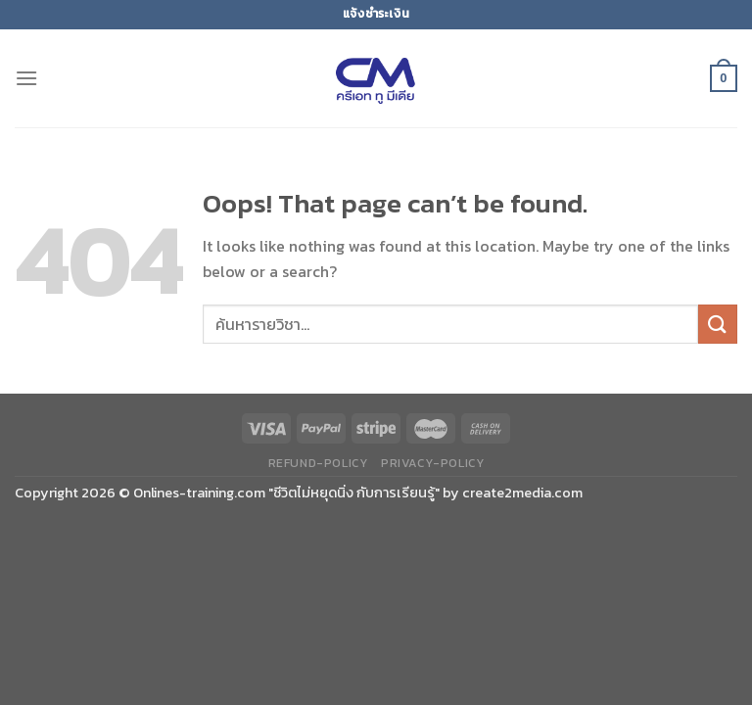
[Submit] (717, 324)
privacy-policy (433, 463)
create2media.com (522, 492)
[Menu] (26, 78)
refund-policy (318, 463)
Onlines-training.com (199, 492)
